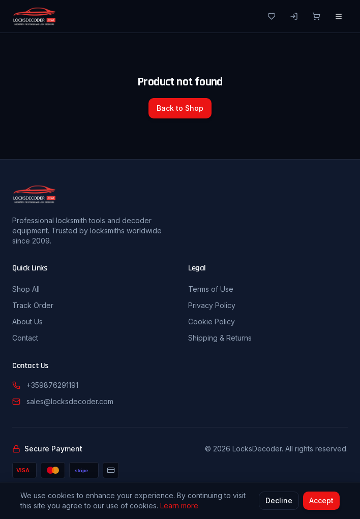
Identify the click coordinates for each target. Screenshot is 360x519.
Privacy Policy (211, 305)
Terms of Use (210, 289)
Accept (321, 501)
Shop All (26, 289)
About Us (27, 321)
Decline (278, 501)
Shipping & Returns (220, 337)
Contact (25, 337)
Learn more (179, 506)
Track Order (32, 305)
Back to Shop (180, 108)
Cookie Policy (211, 321)
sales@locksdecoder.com (69, 401)
